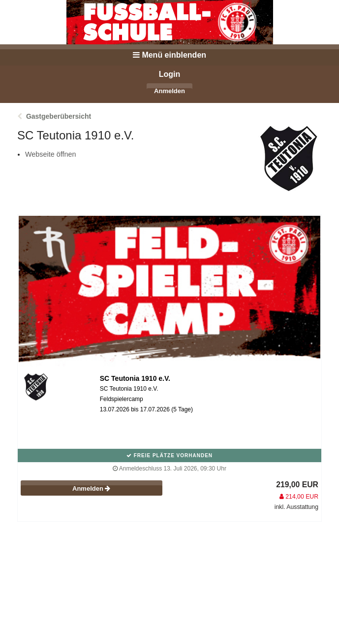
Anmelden (169, 91)
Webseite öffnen (50, 154)
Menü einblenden (169, 55)
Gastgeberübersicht (58, 116)
